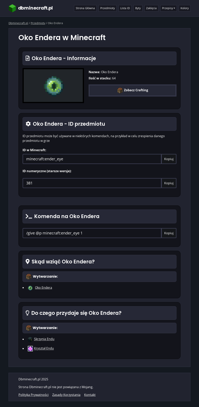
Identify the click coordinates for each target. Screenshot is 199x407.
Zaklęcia (151, 8)
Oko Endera (43, 287)
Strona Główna (85, 8)
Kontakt (90, 395)
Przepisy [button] (167, 8)
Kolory (185, 8)
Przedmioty (107, 8)
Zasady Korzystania (66, 395)
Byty (138, 8)
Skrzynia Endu (44, 339)
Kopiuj (169, 159)
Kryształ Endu (44, 348)
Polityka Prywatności (33, 395)
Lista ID (125, 8)
